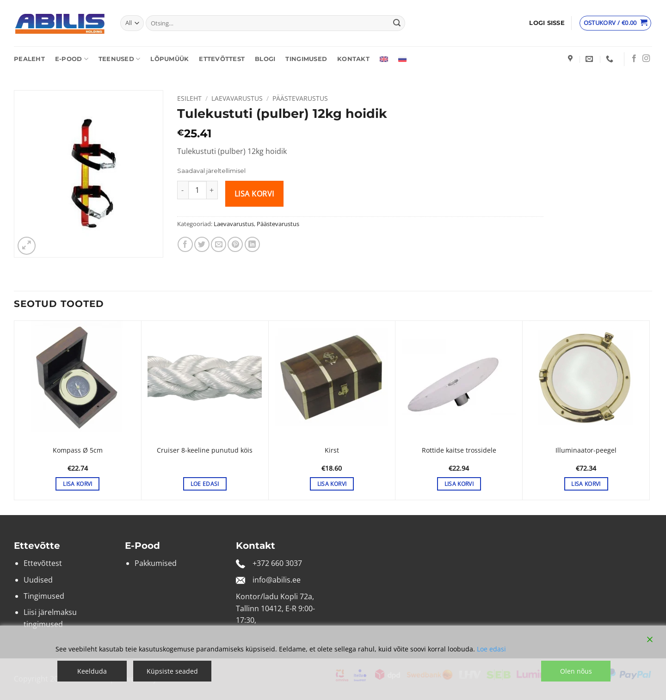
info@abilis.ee (277, 580)
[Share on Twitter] (202, 244)
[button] (547, 23)
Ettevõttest (222, 58)
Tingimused (306, 58)
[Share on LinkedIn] (252, 244)
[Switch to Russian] (402, 59)
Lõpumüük (169, 58)
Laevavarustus (237, 98)
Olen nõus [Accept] (576, 671)
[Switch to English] (384, 59)
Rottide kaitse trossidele (459, 450)
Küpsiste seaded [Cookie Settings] (172, 671)
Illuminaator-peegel (586, 450)
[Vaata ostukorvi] (616, 23)
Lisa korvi (254, 194)
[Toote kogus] (197, 190)
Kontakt (353, 58)
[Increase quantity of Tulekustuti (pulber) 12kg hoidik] (212, 190)
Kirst (332, 450)
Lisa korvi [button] (77, 483)
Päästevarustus (300, 98)
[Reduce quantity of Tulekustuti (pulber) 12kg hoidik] (182, 190)
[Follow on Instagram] (646, 59)
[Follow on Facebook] (634, 59)
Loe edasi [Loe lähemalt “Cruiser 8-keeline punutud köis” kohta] (205, 483)
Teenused (120, 59)
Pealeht (29, 58)
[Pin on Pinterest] (235, 244)
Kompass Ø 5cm (78, 450)
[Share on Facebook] (185, 244)
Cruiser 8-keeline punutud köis (205, 450)
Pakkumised (156, 563)
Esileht (189, 98)
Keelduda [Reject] (92, 671)
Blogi (265, 58)
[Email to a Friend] (218, 244)
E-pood (71, 59)
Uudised (38, 580)
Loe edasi (491, 649)
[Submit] (397, 23)
